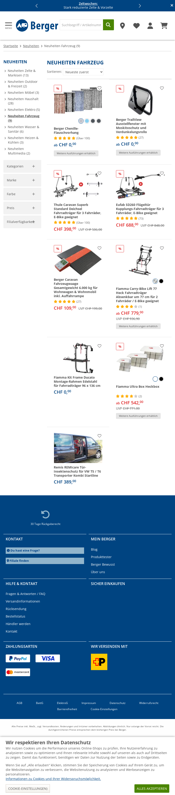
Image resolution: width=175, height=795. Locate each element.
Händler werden (18, 624)
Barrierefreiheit (67, 709)
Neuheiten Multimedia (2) (19, 151)
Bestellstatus (15, 616)
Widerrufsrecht (148, 703)
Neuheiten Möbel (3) (23, 92)
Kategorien (15, 166)
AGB (19, 703)
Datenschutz (118, 703)
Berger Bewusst (103, 564)
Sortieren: (54, 71)
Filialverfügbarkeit (21, 409)
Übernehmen (20, 390)
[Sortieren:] (83, 71)
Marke (12, 256)
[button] (37, 5)
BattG (39, 703)
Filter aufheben (27, 239)
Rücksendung (16, 609)
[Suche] (81, 24)
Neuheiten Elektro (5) (24, 109)
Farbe (11, 314)
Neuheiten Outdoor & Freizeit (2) (23, 83)
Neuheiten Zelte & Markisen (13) (22, 72)
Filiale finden (19, 561)
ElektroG (62, 703)
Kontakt (11, 631)
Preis (11, 364)
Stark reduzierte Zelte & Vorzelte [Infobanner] (88, 6)
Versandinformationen (23, 601)
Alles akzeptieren (152, 788)
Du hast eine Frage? (25, 550)
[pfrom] (9, 380)
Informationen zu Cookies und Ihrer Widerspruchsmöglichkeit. (53, 779)
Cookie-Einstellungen (104, 709)
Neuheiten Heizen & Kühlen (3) (23, 140)
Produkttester (101, 557)
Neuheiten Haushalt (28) (23, 101)
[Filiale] (122, 24)
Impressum (89, 703)
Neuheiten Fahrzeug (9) (23, 118)
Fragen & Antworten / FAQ (25, 594)
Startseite (10, 46)
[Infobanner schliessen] (171, 5)
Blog (94, 549)
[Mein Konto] (150, 24)
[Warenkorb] (164, 24)
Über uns (98, 572)
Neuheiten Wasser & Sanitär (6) (23, 129)
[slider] (10, 370)
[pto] (29, 380)
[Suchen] (108, 24)
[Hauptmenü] (9, 25)
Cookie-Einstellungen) (27, 788)
